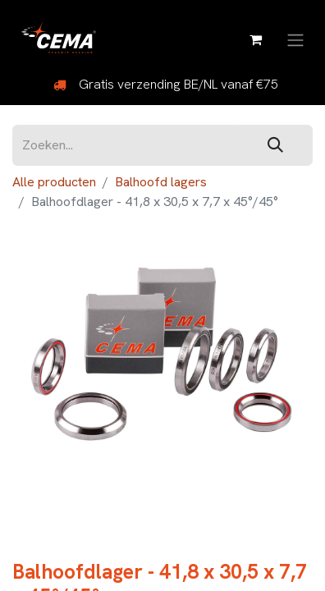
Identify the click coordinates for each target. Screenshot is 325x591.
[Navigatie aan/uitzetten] (295, 39)
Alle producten (54, 181)
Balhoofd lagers (161, 181)
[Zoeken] (275, 146)
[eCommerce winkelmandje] (255, 39)
